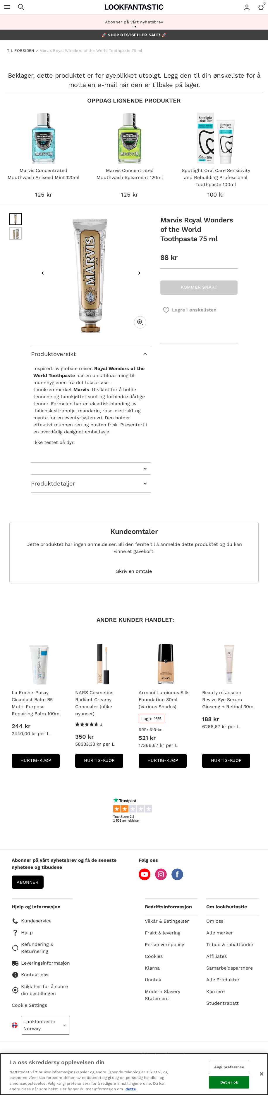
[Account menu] (247, 7)
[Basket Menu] (261, 7)
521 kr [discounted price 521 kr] (147, 737)
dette (131, 1089)
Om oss (214, 921)
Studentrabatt (222, 1003)
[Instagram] (161, 878)
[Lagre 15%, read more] (151, 718)
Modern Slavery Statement (162, 995)
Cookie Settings (29, 1005)
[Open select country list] (45, 1025)
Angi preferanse (229, 1067)
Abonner (27, 882)
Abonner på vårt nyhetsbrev (134, 22)
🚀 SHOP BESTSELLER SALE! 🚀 (134, 35)
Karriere (215, 991)
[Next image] (139, 273)
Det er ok (229, 1082)
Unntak (153, 979)
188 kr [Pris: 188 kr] (210, 719)
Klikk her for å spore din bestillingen (40, 990)
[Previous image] (43, 273)
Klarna (152, 968)
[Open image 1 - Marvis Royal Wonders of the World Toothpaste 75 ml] (15, 219)
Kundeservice (31, 920)
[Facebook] (177, 878)
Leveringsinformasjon (41, 963)
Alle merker (219, 933)
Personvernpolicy (164, 944)
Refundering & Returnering (32, 947)
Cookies (154, 956)
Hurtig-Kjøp (40, 762)
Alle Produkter (223, 979)
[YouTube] (144, 878)
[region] (134, 1074)
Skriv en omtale (134, 571)
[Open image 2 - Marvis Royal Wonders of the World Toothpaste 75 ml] (15, 233)
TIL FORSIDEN (21, 50)
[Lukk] (261, 1073)
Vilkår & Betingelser (167, 921)
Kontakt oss (30, 974)
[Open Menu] (7, 7)
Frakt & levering (163, 933)
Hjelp (22, 932)
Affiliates (216, 956)
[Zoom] (140, 322)
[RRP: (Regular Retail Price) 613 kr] (166, 730)
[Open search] (21, 7)
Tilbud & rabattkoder (230, 944)
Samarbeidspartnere (229, 968)
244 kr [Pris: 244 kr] (21, 726)
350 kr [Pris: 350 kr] (84, 736)
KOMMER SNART (199, 287)
